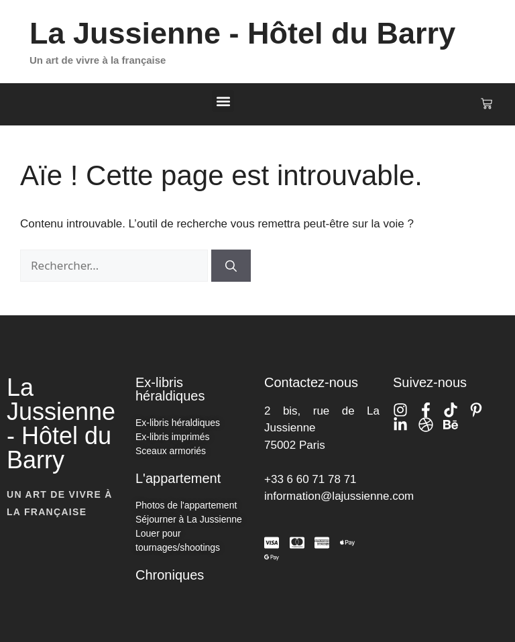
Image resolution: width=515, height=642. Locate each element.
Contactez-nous (311, 382)
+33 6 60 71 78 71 (310, 479)
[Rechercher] (231, 266)
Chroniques (169, 575)
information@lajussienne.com (339, 496)
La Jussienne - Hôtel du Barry (242, 33)
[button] (223, 101)
